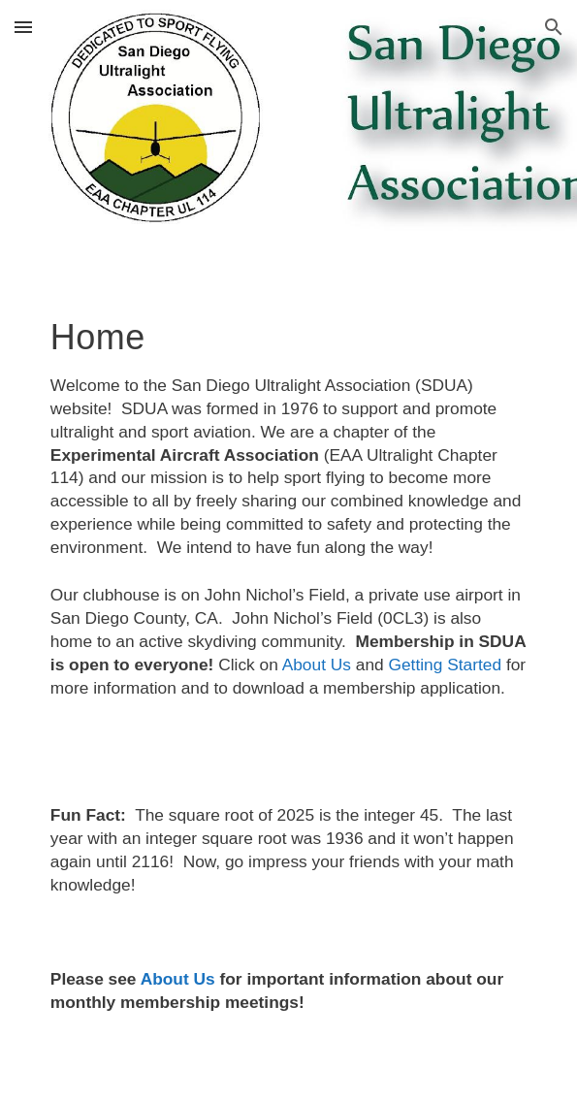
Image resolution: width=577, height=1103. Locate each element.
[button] (23, 26)
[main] (288, 674)
